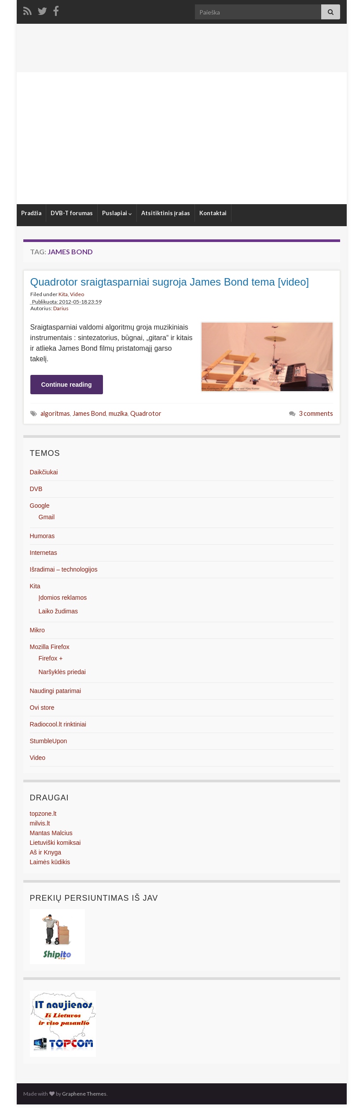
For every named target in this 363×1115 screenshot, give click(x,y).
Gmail (47, 517)
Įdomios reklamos (63, 597)
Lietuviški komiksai (55, 842)
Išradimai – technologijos (64, 569)
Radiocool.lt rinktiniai (58, 724)
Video (77, 294)
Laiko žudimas (58, 611)
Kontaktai (213, 212)
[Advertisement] (181, 138)
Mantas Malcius (51, 832)
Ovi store (42, 707)
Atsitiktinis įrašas (166, 212)
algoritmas (55, 413)
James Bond (89, 413)
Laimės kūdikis (50, 862)
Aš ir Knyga (46, 852)
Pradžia (31, 212)
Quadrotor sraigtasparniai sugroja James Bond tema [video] (169, 282)
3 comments (316, 413)
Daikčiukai (44, 472)
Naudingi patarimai (55, 690)
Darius (61, 308)
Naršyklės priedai (62, 671)
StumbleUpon (48, 741)
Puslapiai (117, 212)
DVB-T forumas (72, 212)
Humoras (42, 535)
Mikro (37, 630)
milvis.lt (40, 823)
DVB (36, 488)
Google (40, 505)
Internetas (43, 552)
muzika (118, 413)
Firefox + (51, 658)
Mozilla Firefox (50, 646)
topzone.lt (43, 813)
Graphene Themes (84, 1093)
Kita (63, 294)
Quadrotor (145, 413)
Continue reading (66, 384)
